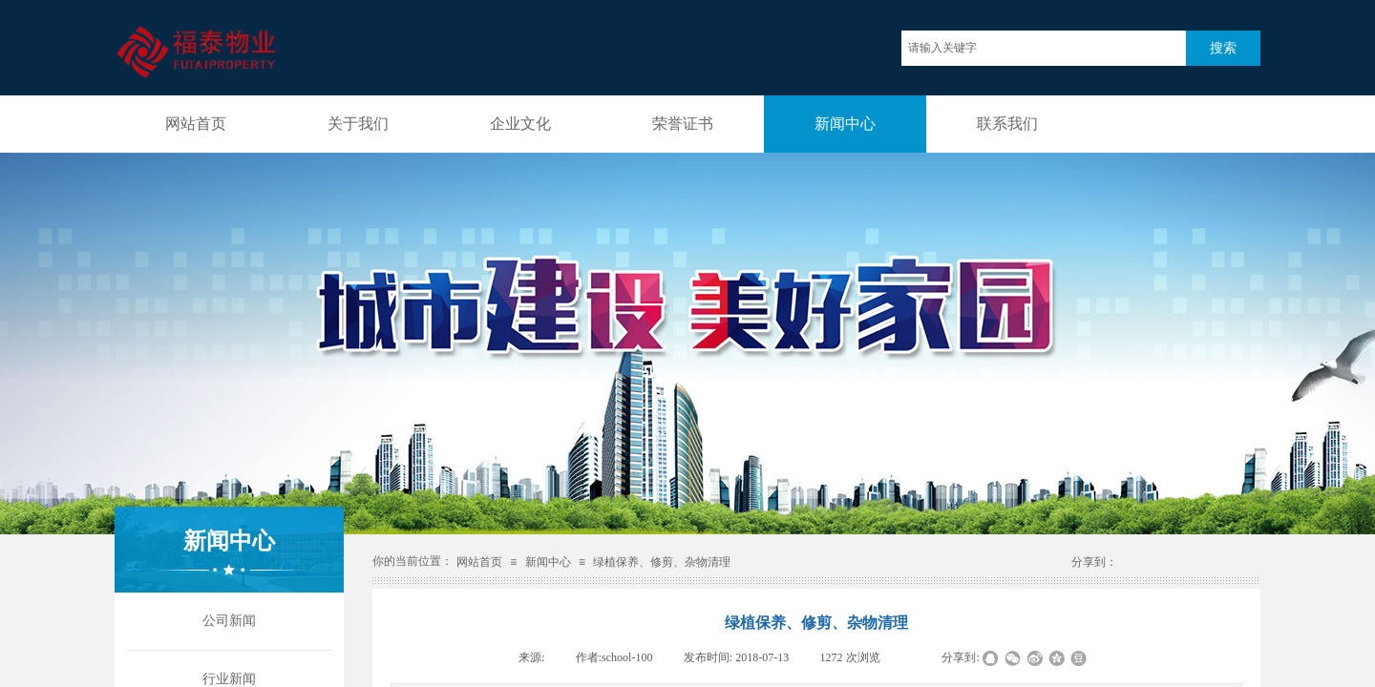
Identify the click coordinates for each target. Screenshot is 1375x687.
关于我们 (358, 123)
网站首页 (195, 123)
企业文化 (520, 123)
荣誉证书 (682, 123)
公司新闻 (229, 621)
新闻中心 (845, 123)
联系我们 (1007, 123)
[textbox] (1043, 48)
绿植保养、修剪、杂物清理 (661, 562)
